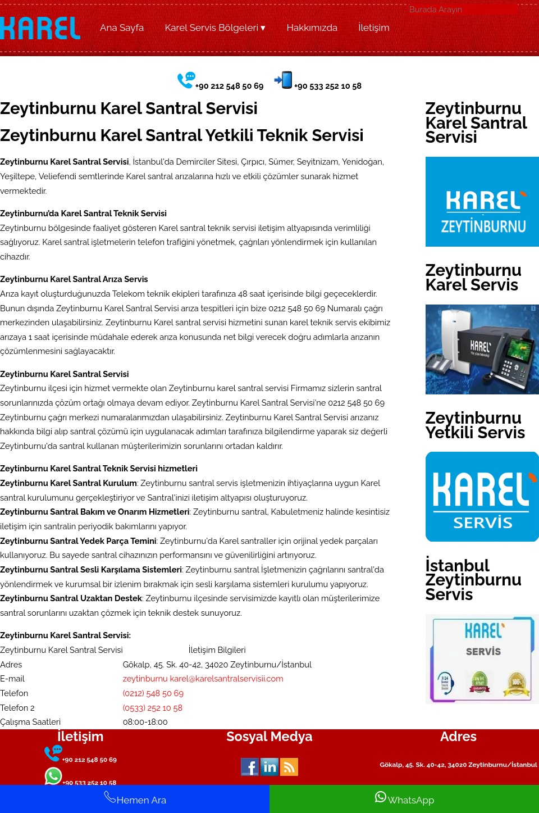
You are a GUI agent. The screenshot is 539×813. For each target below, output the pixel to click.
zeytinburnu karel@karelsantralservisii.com (203, 678)
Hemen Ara (134, 798)
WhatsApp (404, 798)
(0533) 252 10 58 (153, 707)
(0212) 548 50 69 (153, 693)
